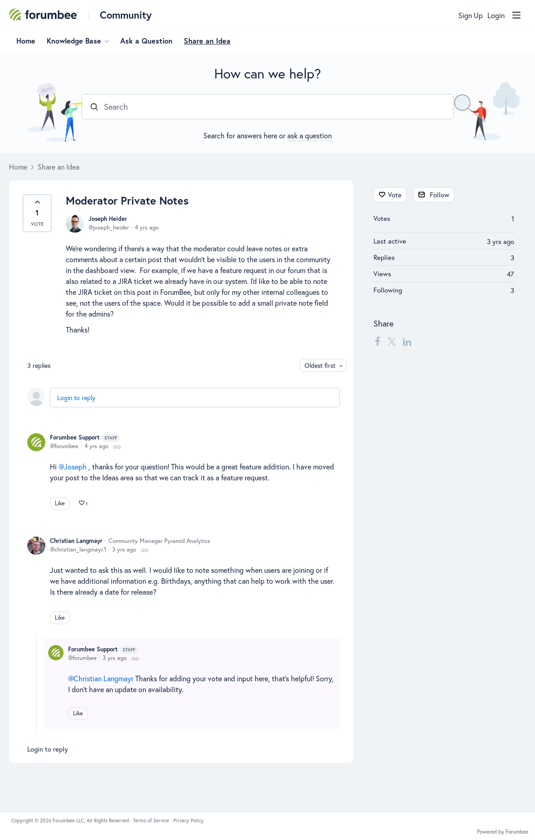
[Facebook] (377, 341)
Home (25, 40)
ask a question (309, 135)
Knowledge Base (74, 40)
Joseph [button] (75, 466)
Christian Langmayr (76, 541)
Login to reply (76, 397)
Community (126, 15)
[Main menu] (516, 15)
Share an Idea (207, 40)
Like (60, 503)
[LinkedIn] (407, 341)
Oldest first (319, 365)
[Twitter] (391, 341)
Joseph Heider (107, 219)
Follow (439, 194)
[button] (37, 213)
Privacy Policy (188, 820)
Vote (395, 194)
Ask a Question (146, 40)
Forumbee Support (85, 438)
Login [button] (496, 15)
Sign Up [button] (470, 15)
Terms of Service (152, 820)
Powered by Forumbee (502, 832)
